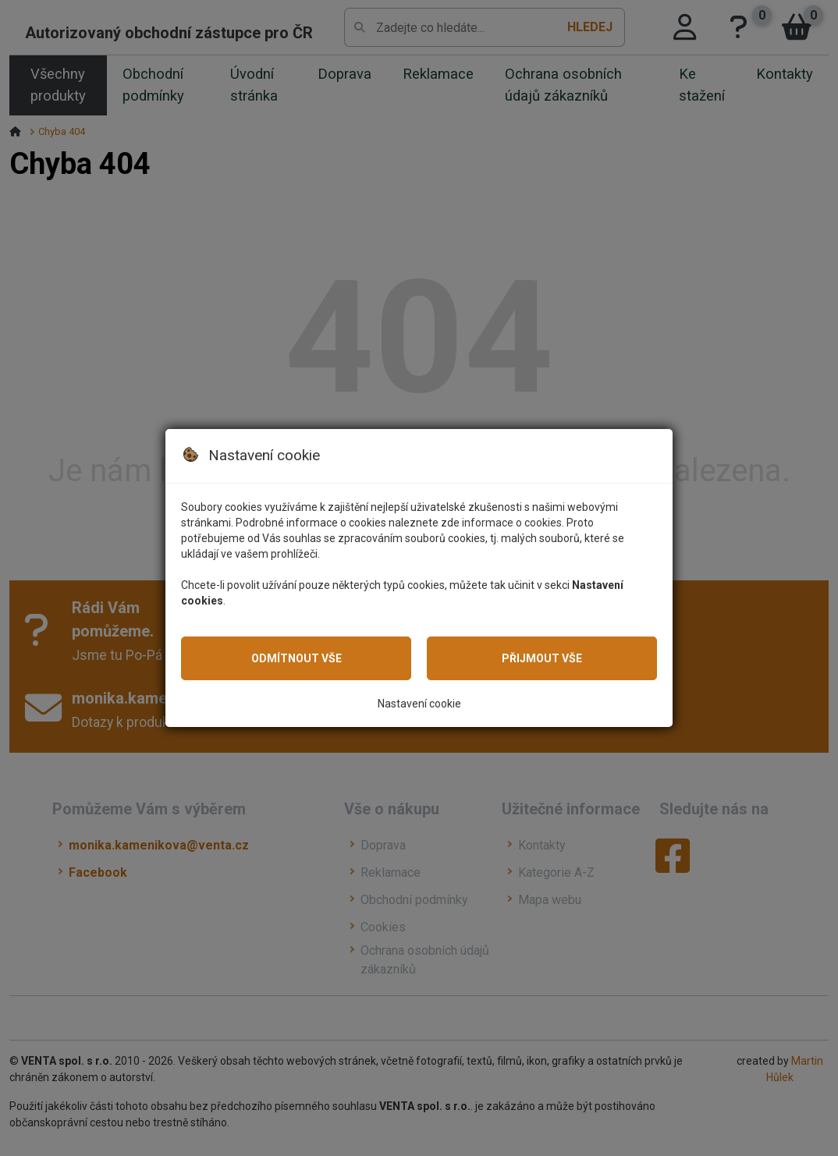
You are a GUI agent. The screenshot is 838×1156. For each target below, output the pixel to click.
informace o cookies (512, 522)
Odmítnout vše (296, 658)
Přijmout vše (542, 658)
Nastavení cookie (419, 703)
